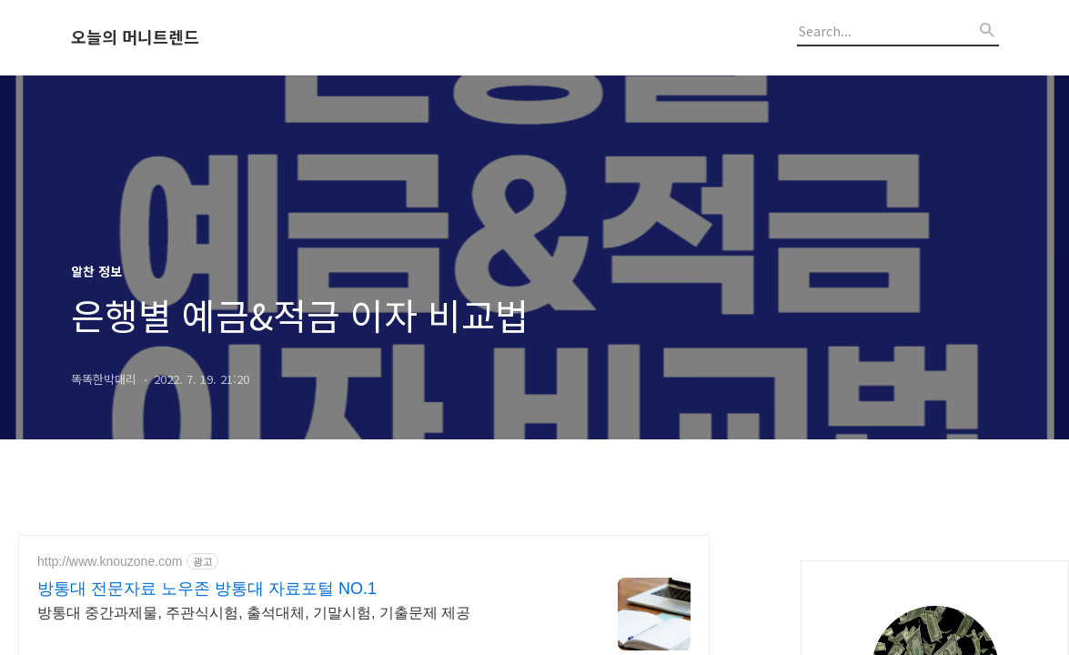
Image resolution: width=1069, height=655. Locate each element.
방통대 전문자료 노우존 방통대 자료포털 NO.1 (207, 588)
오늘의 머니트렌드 (135, 37)
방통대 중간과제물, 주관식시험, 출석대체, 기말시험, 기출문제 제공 (253, 612)
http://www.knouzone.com (110, 561)
